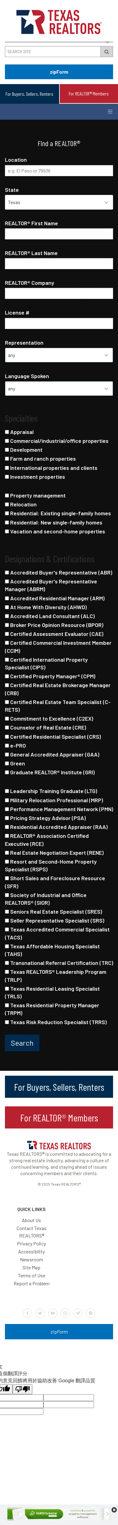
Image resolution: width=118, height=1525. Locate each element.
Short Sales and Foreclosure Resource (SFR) (55, 882)
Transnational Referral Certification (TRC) (59, 962)
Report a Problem (32, 1283)
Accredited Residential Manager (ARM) (54, 598)
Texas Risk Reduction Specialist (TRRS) (56, 1022)
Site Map (31, 1267)
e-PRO (15, 745)
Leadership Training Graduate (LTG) (51, 791)
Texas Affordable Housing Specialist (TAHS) (52, 950)
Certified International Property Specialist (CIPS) (46, 663)
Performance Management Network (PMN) (59, 809)
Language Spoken (27, 376)
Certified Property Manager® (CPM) (50, 676)
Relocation (21, 504)
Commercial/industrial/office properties (56, 440)
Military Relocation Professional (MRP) (54, 800)
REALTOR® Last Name (31, 253)
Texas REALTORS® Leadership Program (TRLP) (55, 975)
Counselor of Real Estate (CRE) (45, 727)
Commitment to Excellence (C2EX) (49, 718)
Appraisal (19, 431)
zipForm (59, 72)
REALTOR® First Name (31, 223)
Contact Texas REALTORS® (32, 1231)
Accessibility (31, 1251)
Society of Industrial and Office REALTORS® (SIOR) (46, 899)
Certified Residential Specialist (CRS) (53, 736)
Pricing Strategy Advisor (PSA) (45, 818)
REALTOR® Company (29, 282)
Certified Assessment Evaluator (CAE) (54, 633)
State (12, 189)
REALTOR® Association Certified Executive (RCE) (47, 839)
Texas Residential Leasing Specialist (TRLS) (52, 992)
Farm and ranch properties (40, 458)
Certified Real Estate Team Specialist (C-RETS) (58, 706)
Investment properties (35, 476)
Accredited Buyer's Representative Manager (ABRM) (51, 585)
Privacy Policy (31, 1243)
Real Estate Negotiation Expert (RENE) (54, 852)
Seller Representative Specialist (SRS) (54, 920)
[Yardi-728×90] (59, 1518)
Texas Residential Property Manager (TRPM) (52, 1009)
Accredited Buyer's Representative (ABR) (58, 572)
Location (16, 159)
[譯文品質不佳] (22, 1389)
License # (17, 312)
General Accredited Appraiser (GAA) (52, 754)
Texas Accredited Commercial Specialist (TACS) (57, 933)
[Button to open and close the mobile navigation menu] (110, 112)
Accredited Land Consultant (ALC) (50, 616)
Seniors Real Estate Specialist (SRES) (53, 911)
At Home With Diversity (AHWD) (46, 607)
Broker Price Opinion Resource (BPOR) (54, 624)
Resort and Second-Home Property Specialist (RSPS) (51, 865)
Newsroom (31, 1259)
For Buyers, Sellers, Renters (29, 94)
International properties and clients (51, 467)
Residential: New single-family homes (53, 522)
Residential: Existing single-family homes (58, 513)
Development (24, 449)
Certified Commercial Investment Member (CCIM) (58, 646)
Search (22, 1042)
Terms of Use (31, 1275)
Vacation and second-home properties (55, 531)
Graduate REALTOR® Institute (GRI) (50, 772)
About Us (31, 1220)
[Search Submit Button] (106, 51)
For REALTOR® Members (89, 93)
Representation (24, 342)
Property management (35, 495)
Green (15, 763)
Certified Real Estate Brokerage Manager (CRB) (58, 689)
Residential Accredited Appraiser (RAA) (56, 826)
